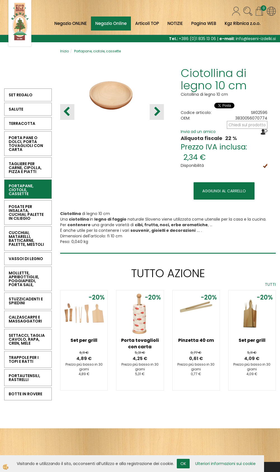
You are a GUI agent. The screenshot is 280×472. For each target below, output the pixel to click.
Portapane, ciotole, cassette (97, 51)
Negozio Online (111, 23)
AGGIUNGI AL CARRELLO (224, 191)
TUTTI (270, 284)
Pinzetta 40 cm (196, 340)
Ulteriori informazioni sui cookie (225, 463)
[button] (157, 112)
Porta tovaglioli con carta (140, 343)
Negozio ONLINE (70, 23)
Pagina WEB (203, 23)
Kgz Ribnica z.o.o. (242, 23)
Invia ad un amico (198, 131)
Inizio (64, 51)
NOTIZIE (175, 23)
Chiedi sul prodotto (247, 125)
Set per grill (83, 340)
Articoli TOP (147, 23)
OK (183, 463)
